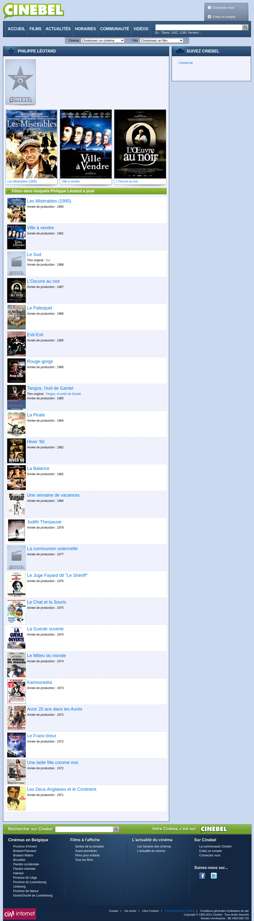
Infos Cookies (150, 910)
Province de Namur (26, 891)
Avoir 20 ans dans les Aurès (54, 709)
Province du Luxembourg (29, 882)
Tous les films (84, 860)
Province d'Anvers (25, 846)
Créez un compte (224, 17)
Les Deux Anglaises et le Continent (61, 789)
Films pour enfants (87, 855)
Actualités (58, 29)
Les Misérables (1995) (49, 201)
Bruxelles (19, 860)
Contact (113, 910)
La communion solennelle (52, 548)
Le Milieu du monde (46, 655)
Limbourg (19, 886)
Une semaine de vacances (53, 495)
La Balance (38, 468)
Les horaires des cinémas (154, 846)
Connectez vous (223, 7)
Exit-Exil (35, 334)
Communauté (114, 29)
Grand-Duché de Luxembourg (33, 895)
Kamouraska (39, 682)
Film (135, 40)
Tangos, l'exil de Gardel (50, 388)
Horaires (85, 29)
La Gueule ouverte (45, 628)
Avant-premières (86, 851)
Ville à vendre (40, 227)
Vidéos (140, 29)
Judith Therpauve (44, 521)
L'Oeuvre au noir (43, 281)
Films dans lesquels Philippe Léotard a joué (50, 191)
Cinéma (74, 40)
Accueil (16, 29)
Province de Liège (25, 877)
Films (35, 29)
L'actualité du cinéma (151, 851)
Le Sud (34, 254)
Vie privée (130, 910)
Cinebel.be (186, 63)
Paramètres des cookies (179, 910)
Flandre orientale (24, 868)
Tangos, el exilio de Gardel (63, 394)
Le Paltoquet (39, 308)
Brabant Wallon (23, 855)
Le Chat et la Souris (46, 602)
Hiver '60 (35, 441)
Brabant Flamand (24, 851)
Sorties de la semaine (89, 846)
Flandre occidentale (26, 864)
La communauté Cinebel (215, 846)
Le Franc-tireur (41, 735)
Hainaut (18, 873)
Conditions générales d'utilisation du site (224, 910)
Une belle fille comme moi (52, 762)
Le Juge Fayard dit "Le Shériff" (57, 575)
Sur (48, 260)
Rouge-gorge (40, 361)
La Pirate (36, 414)
